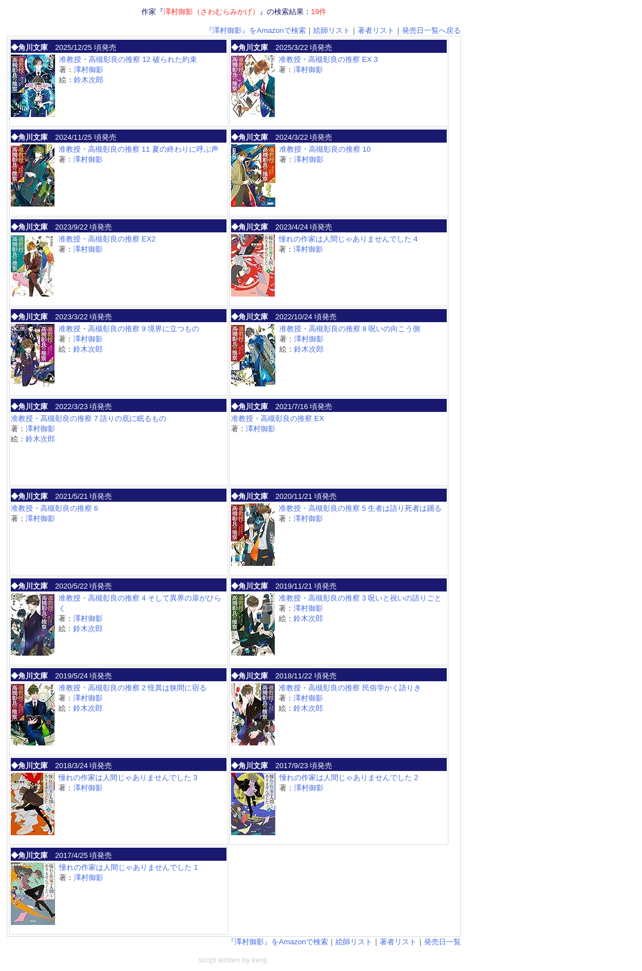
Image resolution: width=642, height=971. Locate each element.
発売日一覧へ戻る (431, 30)
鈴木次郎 (88, 80)
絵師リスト (331, 30)
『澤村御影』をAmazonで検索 (255, 30)
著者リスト (376, 30)
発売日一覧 (442, 941)
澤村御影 (88, 69)
